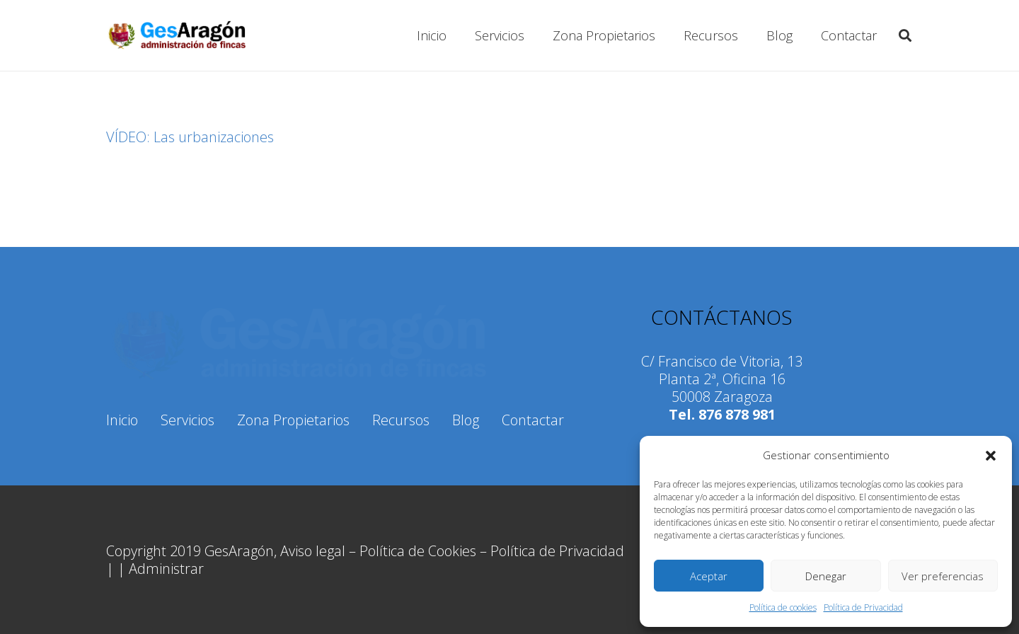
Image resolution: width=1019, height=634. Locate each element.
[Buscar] (905, 35)
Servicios (187, 420)
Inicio (122, 420)
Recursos (401, 420)
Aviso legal (312, 550)
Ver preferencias (943, 576)
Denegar (825, 576)
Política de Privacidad (863, 607)
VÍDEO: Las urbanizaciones (190, 136)
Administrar (166, 568)
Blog (465, 420)
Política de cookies (783, 607)
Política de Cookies (417, 550)
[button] (991, 456)
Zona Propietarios (293, 420)
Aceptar (708, 576)
